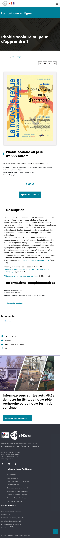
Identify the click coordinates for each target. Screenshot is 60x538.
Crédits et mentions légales (17, 494)
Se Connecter (8, 336)
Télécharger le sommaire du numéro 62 (20, 276)
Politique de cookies (14, 501)
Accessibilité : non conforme (17, 491)
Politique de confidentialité (17, 498)
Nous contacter (12, 478)
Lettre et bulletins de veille (11, 511)
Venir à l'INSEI (12, 475)
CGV (5, 348)
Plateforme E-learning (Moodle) (12, 518)
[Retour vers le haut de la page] (55, 531)
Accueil (6, 57)
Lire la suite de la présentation (34, 260)
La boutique (17, 57)
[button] (40, 63)
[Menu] (57, 3)
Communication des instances (18, 481)
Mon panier (7, 340)
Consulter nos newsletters (17, 418)
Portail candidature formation (11, 521)
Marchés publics (13, 485)
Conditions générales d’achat (17, 488)
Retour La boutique (13, 303)
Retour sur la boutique (12, 344)
